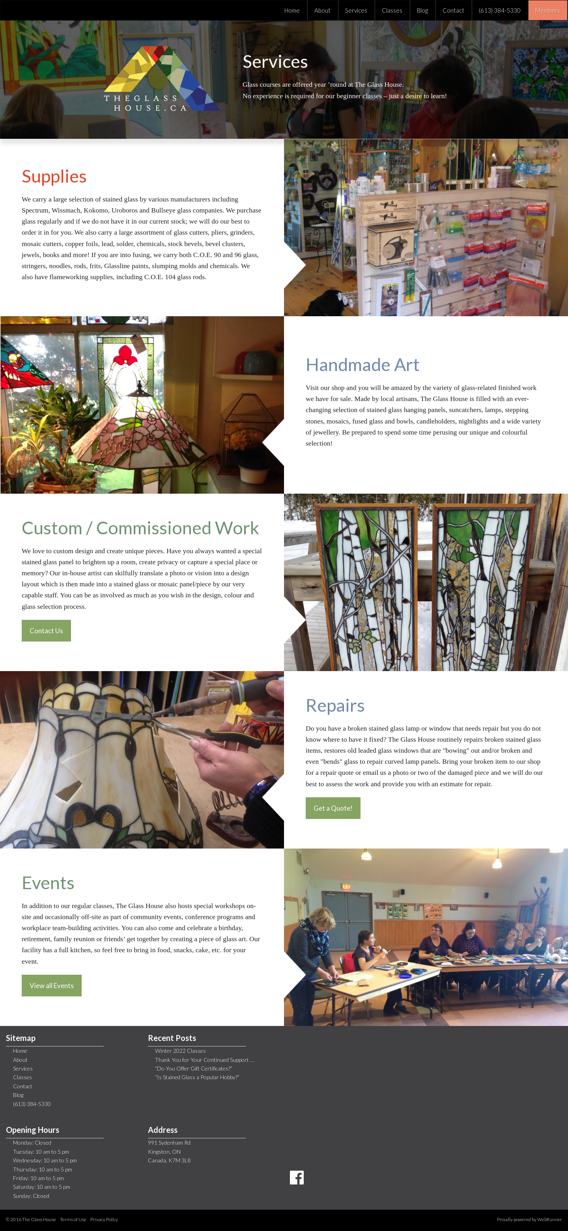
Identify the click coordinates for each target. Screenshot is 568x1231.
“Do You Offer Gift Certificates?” (193, 1068)
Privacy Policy (104, 1219)
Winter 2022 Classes (180, 1050)
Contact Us (46, 631)
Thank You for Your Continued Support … (204, 1059)
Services (23, 1068)
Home (20, 1050)
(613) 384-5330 (32, 1103)
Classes (22, 1077)
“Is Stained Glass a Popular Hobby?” (197, 1077)
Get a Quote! (333, 808)
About (20, 1059)
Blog (18, 1094)
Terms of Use (73, 1219)
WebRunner (549, 1219)
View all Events (52, 985)
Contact (22, 1086)
